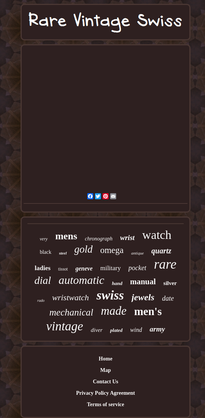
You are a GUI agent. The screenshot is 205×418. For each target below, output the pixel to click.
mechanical (71, 312)
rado (41, 300)
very (44, 239)
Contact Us (106, 381)
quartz (161, 251)
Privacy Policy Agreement (105, 393)
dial (42, 280)
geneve (84, 268)
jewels (142, 297)
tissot (63, 269)
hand (117, 283)
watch (156, 235)
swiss (110, 295)
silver (170, 283)
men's (148, 311)
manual (143, 281)
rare (165, 264)
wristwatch (70, 297)
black (45, 252)
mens (66, 236)
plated (116, 330)
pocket (137, 268)
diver (96, 330)
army (157, 329)
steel (63, 253)
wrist (127, 238)
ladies (43, 268)
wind (136, 330)
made (114, 310)
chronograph (99, 239)
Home (105, 359)
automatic (81, 280)
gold (83, 249)
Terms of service (105, 404)
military (110, 268)
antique (137, 253)
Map (105, 370)
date (168, 298)
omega (111, 250)
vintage (64, 326)
